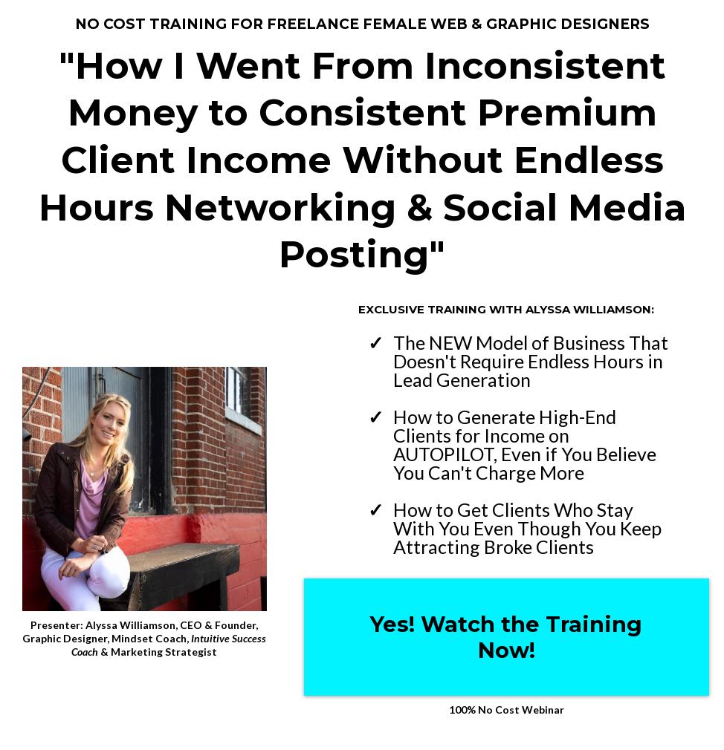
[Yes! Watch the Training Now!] (506, 637)
